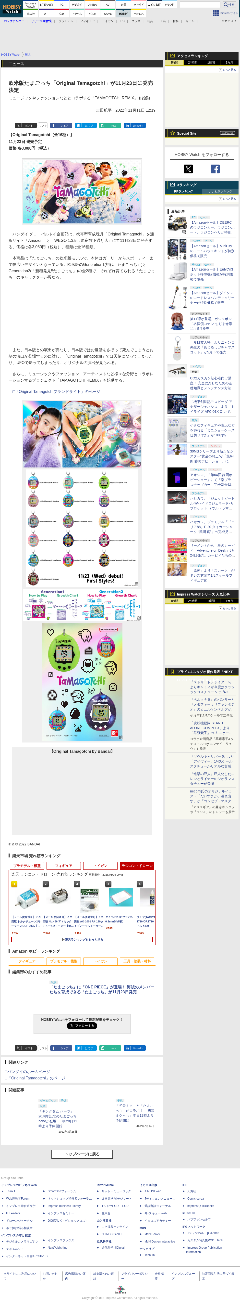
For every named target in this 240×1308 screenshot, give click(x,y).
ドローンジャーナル (19, 1220)
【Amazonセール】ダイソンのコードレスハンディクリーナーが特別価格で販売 (212, 298)
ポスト (29, 125)
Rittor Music (105, 1185)
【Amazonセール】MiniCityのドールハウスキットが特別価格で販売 (212, 251)
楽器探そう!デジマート (117, 1198)
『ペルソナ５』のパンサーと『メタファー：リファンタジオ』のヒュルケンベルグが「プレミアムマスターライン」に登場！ (212, 709)
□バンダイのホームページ (27, 1072)
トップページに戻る (82, 1154)
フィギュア (87, 21)
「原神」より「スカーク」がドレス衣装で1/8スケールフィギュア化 (212, 575)
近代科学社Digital (113, 1247)
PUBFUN (188, 1213)
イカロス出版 (148, 1185)
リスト (43, 125)
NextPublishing (57, 1247)
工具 (163, 21)
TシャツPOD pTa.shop (203, 1233)
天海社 (191, 1191)
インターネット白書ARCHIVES (27, 1256)
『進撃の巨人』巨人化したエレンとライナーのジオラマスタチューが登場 (212, 779)
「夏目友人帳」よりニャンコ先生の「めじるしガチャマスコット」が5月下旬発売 (212, 347)
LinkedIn (138, 125)
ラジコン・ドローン (137, 866)
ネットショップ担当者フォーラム (70, 1198)
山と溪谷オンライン (115, 1227)
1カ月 (229, 62)
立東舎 (106, 1213)
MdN (143, 1228)
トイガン (108, 21)
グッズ (136, 21)
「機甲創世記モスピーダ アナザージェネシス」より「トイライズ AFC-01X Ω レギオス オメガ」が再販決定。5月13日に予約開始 (212, 411)
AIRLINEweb (152, 1191)
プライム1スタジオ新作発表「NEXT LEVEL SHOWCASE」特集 (205, 673)
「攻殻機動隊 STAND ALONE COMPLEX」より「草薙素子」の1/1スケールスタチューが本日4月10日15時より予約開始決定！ (212, 733)
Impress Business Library (64, 1206)
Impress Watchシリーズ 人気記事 (203, 594)
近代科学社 (104, 1241)
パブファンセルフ (199, 1219)
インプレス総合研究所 (21, 1206)
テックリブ (147, 1249)
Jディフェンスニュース (159, 1198)
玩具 (150, 21)
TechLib (149, 1255)
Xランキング (186, 185)
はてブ (89, 125)
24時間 (192, 62)
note (113, 125)
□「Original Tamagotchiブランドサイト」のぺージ (56, 391)
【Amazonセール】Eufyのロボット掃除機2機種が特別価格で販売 (211, 274)
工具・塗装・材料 (137, 961)
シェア (64, 125)
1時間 (174, 62)
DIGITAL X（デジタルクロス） (68, 1220)
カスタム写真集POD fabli (205, 1240)
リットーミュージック (116, 1191)
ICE (184, 1185)
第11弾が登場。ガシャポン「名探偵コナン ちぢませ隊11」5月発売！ (211, 324)
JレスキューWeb (155, 1213)
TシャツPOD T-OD (115, 1206)
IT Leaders (13, 1213)
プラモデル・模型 (27, 866)
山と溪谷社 (104, 1220)
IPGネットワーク (193, 1227)
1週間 (211, 62)
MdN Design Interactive (159, 1241)
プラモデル (66, 21)
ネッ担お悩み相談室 (19, 1228)
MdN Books (152, 1234)
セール (190, 21)
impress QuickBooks (200, 1206)
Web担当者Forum (17, 1198)
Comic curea (195, 1198)
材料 (176, 21)
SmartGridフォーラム (62, 1191)
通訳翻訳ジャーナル (157, 1206)
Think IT (11, 1191)
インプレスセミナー (61, 1213)
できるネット (15, 1249)
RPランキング (183, 191)
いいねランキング (220, 191)
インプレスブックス (61, 1240)
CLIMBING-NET (112, 1234)
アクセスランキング (192, 56)
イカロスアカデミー (157, 1220)
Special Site (186, 133)
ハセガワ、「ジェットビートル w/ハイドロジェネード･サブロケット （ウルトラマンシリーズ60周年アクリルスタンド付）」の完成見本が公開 (212, 508)
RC (122, 21)
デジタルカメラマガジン (22, 1241)
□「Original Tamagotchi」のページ (35, 1078)
